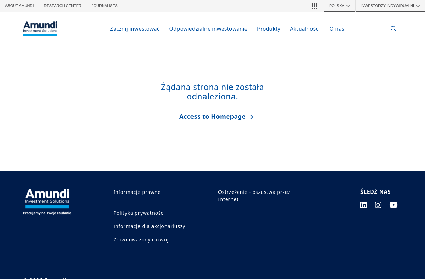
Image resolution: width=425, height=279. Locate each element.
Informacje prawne (137, 192)
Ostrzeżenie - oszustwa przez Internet (254, 195)
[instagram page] (378, 205)
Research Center (62, 6)
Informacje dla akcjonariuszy (150, 226)
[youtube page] (393, 205)
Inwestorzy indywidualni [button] (392, 6)
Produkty (268, 28)
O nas (337, 28)
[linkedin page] (363, 205)
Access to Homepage (212, 116)
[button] (314, 6)
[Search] (390, 29)
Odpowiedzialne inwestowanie (208, 28)
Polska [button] (341, 6)
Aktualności (305, 28)
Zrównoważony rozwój (141, 239)
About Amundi (19, 6)
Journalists (105, 6)
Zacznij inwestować (135, 28)
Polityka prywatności (139, 213)
